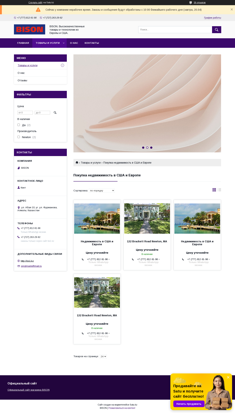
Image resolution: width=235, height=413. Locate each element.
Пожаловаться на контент (122, 408)
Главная (23, 43)
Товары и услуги (48, 43)
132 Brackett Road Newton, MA (147, 241)
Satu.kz (133, 404)
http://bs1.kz (27, 260)
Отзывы (22, 80)
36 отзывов (200, 2)
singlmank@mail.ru (31, 266)
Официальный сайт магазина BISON (29, 389)
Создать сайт (35, 2)
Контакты (92, 43)
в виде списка (219, 190)
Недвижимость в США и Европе (97, 243)
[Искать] (216, 29)
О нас (74, 43)
